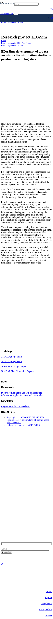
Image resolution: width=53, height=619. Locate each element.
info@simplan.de (9, 525)
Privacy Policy (45, 609)
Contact (48, 615)
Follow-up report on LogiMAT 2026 (23, 425)
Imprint (48, 597)
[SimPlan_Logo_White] (22, 26)
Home (49, 591)
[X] (2, 563)
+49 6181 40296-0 (9, 520)
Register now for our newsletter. (15, 406)
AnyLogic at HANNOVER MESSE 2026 (25, 417)
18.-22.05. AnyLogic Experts (14, 366)
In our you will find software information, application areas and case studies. (22, 394)
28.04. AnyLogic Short (11, 361)
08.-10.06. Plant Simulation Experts (17, 371)
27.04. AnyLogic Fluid (11, 356)
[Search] (26, 4)
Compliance (46, 603)
